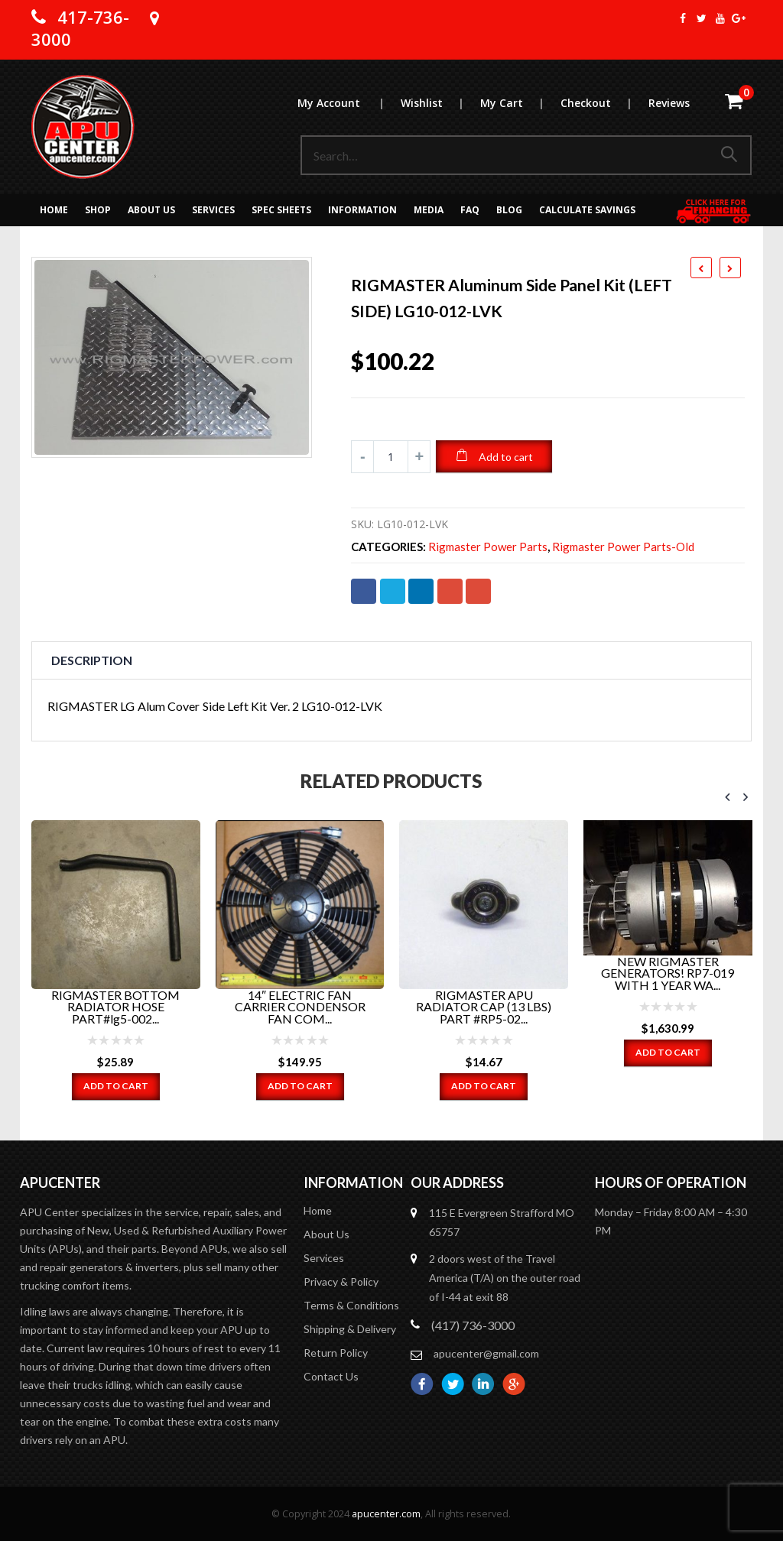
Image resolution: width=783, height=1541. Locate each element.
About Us (151, 209)
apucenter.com (386, 1513)
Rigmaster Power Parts (487, 547)
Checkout (603, 103)
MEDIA (428, 209)
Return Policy (336, 1351)
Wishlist (440, 103)
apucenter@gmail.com (486, 1352)
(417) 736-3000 (473, 1324)
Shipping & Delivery (350, 1328)
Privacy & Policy (341, 1280)
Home (54, 209)
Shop (98, 209)
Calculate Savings (587, 209)
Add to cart (506, 456)
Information (362, 209)
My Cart (519, 103)
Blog (509, 209)
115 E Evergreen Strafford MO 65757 (501, 1221)
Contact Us (331, 1375)
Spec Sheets (281, 209)
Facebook (363, 591)
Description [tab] (91, 660)
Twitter (392, 591)
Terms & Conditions (351, 1304)
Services (213, 209)
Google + (450, 591)
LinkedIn (421, 591)
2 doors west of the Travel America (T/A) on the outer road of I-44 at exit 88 (504, 1277)
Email (478, 591)
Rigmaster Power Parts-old (623, 547)
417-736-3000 (80, 27)
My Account (348, 103)
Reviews (669, 103)
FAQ (469, 209)
